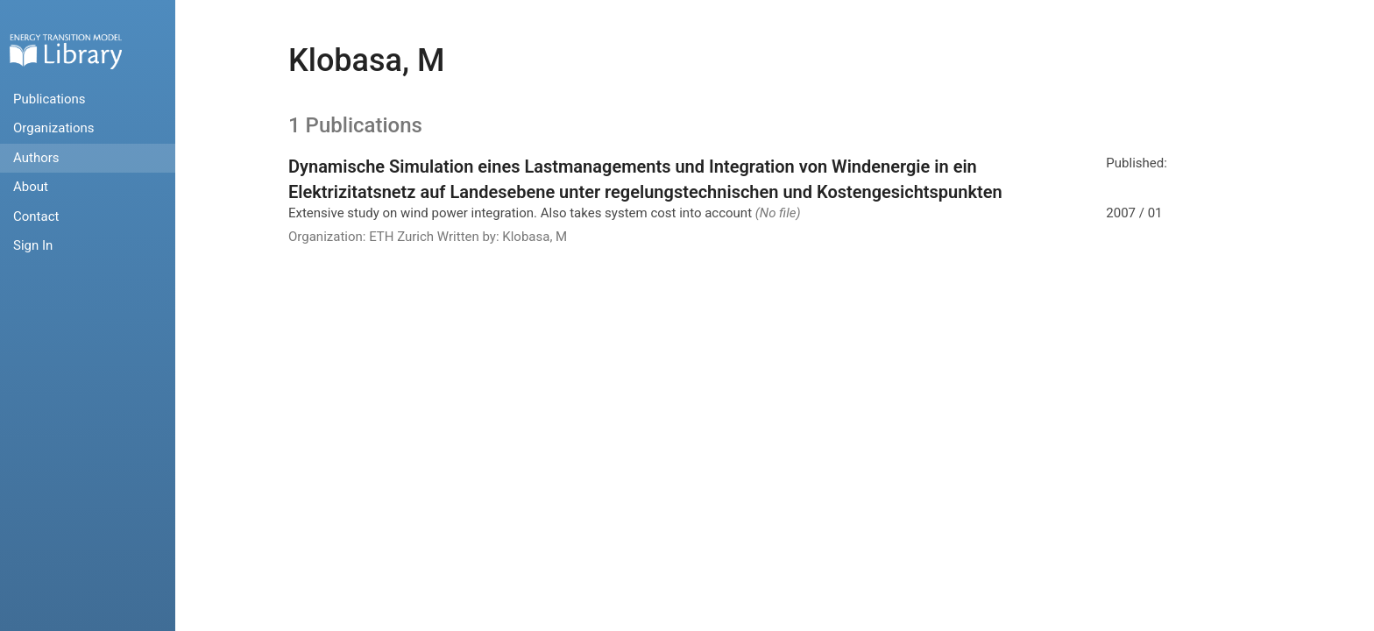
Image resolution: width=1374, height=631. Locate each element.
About (30, 187)
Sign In (33, 245)
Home (66, 51)
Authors (36, 158)
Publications (49, 99)
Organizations (54, 128)
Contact (36, 216)
